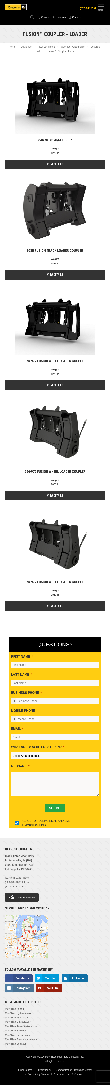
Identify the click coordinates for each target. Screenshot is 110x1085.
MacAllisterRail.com (15, 1030)
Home (12, 46)
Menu (101, 7)
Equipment (26, 46)
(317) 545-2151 (88, 8)
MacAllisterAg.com (14, 1008)
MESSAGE (19, 766)
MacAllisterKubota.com (17, 1017)
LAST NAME (20, 674)
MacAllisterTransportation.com (21, 1039)
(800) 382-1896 (13, 882)
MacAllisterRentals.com (17, 1035)
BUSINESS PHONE (25, 692)
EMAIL (16, 728)
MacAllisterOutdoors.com (18, 1021)
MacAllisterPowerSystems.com (21, 1026)
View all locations (22, 897)
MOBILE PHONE (23, 710)
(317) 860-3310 (13, 886)
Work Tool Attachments (73, 46)
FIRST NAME (20, 656)
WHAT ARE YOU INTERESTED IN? (36, 747)
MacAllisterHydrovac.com (18, 1013)
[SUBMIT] (55, 808)
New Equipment (46, 46)
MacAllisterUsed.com (16, 1043)
